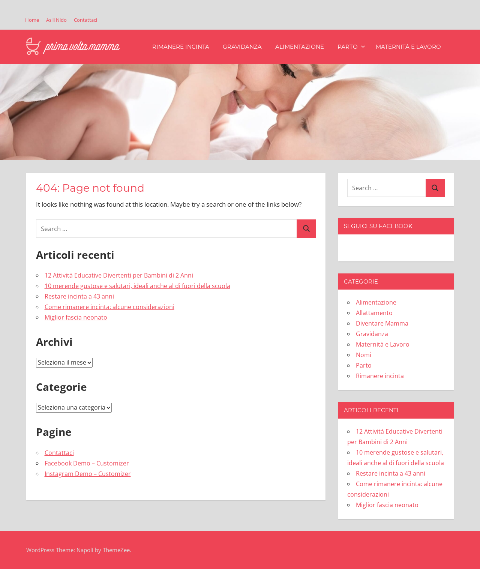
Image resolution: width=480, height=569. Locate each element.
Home (32, 20)
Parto (351, 46)
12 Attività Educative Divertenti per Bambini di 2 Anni (119, 275)
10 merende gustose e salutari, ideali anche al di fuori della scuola (137, 286)
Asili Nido (56, 20)
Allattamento (374, 313)
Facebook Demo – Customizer (87, 463)
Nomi (363, 355)
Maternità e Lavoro (408, 46)
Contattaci (85, 20)
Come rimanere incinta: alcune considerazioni (109, 307)
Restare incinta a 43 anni (79, 296)
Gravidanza (242, 46)
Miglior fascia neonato (76, 317)
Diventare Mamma (382, 323)
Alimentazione (299, 46)
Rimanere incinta (180, 46)
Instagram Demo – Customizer (88, 474)
